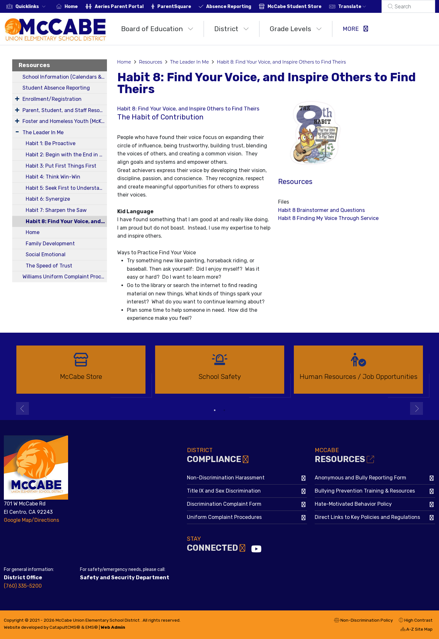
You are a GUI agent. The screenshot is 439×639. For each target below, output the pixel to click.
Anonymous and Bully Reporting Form (360, 478)
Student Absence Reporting (56, 88)
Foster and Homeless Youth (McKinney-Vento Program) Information (64, 121)
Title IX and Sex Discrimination (224, 491)
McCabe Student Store (302, 6)
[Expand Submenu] (17, 98)
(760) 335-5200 (23, 586)
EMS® (91, 627)
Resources (34, 65)
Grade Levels (296, 29)
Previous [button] (22, 408)
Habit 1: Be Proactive (50, 143)
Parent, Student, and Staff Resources (64, 110)
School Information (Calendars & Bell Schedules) (64, 77)
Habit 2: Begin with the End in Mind (66, 155)
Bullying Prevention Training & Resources (365, 491)
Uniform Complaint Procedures (224, 517)
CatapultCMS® (64, 627)
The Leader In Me (43, 132)
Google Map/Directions (31, 520)
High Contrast (418, 620)
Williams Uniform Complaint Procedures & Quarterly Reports (64, 277)
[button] (31, 6)
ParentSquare (182, 6)
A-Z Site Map (416, 630)
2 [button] (224, 410)
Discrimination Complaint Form (224, 504)
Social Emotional (46, 254)
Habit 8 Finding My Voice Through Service (328, 218)
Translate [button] (360, 6)
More (355, 28)
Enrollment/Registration (52, 99)
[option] (81, 372)
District (231, 29)
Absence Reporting (236, 6)
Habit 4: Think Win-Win (53, 177)
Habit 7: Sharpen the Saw (56, 210)
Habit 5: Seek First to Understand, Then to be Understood (66, 188)
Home (78, 6)
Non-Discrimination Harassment (226, 478)
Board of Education (157, 29)
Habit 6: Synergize (48, 199)
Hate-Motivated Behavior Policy (353, 504)
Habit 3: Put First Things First (61, 166)
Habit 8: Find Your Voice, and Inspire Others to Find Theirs (66, 221)
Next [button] (416, 408)
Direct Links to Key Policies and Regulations (367, 517)
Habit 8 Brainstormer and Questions (321, 210)
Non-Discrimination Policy (363, 621)
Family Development (50, 244)
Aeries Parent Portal (126, 6)
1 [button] (215, 410)
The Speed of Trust (49, 266)
